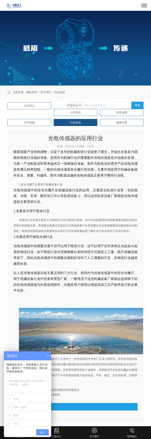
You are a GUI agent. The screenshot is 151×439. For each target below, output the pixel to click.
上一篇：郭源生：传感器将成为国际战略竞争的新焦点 (46, 389)
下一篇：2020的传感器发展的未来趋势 (36, 394)
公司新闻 (29, 122)
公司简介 (29, 105)
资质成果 (121, 112)
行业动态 (59, 92)
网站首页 (31, 92)
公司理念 (75, 112)
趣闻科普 (121, 122)
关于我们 (45, 92)
